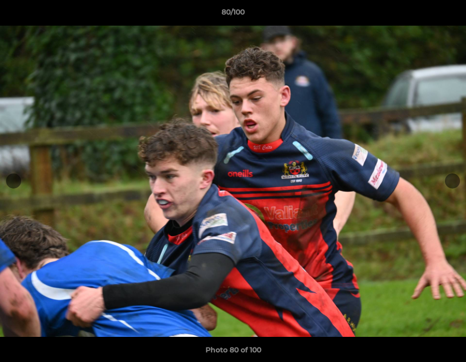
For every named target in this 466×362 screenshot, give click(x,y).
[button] (448, 14)
